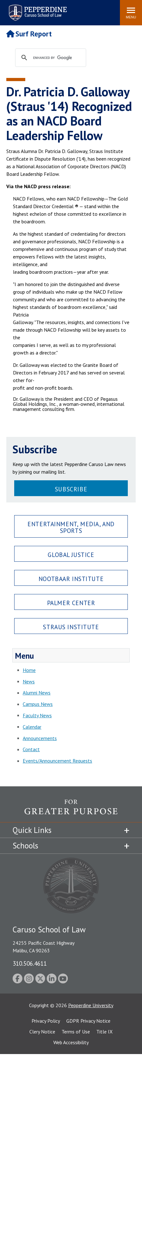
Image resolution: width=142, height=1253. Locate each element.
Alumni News (36, 692)
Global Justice (71, 555)
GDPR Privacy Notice (88, 1021)
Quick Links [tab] (32, 830)
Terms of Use (76, 1031)
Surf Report (29, 33)
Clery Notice (42, 1031)
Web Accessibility (71, 1042)
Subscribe (71, 489)
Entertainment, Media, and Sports (70, 527)
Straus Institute (71, 627)
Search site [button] (29, 9)
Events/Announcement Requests (57, 761)
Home (29, 670)
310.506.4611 (30, 963)
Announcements (40, 738)
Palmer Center (71, 603)
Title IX (104, 1031)
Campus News (38, 704)
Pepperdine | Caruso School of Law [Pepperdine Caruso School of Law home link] (37, 8)
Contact (31, 749)
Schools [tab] (25, 846)
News (29, 681)
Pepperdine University (90, 1005)
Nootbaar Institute (71, 579)
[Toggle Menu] (131, 12)
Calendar (32, 727)
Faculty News (37, 715)
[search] (56, 58)
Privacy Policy (46, 1021)
